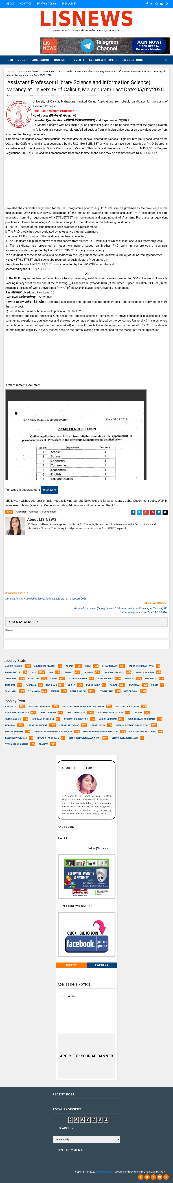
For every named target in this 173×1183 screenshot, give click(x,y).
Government (48, 71)
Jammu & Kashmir (144, 671)
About (10, 3)
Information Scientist (75, 718)
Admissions (41, 59)
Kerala (68, 71)
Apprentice (11, 706)
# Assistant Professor (26, 520)
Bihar (88, 665)
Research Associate (48, 737)
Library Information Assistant (133, 724)
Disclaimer (69, 3)
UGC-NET (60, 59)
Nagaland (31, 684)
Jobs (21, 59)
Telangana (34, 690)
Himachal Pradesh (114, 671)
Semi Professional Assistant (85, 737)
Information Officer (43, 718)
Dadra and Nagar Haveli (141, 665)
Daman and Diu (13, 671)
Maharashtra (105, 678)
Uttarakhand (106, 690)
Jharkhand (11, 678)
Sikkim (154, 684)
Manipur (129, 678)
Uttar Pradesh (78, 690)
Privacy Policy (46, 3)
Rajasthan (134, 684)
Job (60, 71)
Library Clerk (97, 724)
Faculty (138, 712)
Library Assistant (37, 724)
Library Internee (14, 731)
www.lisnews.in (104, 1171)
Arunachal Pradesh (45, 665)
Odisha (71, 684)
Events (79, 59)
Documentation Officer (110, 712)
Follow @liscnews (98, 847)
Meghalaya (151, 678)
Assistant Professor (28, 71)
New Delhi (51, 684)
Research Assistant (16, 737)
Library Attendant (69, 724)
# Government (48, 520)
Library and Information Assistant (53, 731)
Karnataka (33, 678)
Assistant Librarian (39, 706)
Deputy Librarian (76, 712)
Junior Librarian (108, 718)
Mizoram (10, 684)
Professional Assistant (142, 731)
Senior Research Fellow (125, 737)
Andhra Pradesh (14, 665)
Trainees (43, 743)
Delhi (33, 671)
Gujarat (68, 671)
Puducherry (93, 684)
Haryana (88, 671)
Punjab (113, 684)
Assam (69, 665)
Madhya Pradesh (78, 678)
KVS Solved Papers (103, 59)
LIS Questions (132, 59)
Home (10, 59)
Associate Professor (17, 712)
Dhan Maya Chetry (27, 1171)
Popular (102, 964)
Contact (25, 3)
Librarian (10, 724)
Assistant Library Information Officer (83, 706)
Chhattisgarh (109, 665)
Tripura (55, 690)
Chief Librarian (48, 712)
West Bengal (131, 690)
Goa (51, 671)
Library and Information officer (100, 731)
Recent (71, 964)
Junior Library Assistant (141, 718)
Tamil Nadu (11, 690)
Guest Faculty (13, 718)
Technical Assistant (16, 743)
